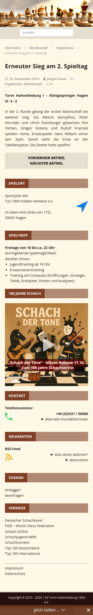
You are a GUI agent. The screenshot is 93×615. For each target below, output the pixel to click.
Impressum (14, 568)
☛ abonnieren (76, 460)
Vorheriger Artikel (46, 157)
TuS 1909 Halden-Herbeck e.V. (29, 201)
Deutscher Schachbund (23, 520)
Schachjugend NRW (20, 537)
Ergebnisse (13, 84)
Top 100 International (22, 553)
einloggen (13, 490)
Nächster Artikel (46, 163)
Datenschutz (15, 573)
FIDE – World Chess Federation (29, 525)
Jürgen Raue (56, 78)
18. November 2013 (24, 78)
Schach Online (16, 531)
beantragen (14, 495)
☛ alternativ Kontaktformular (64, 419)
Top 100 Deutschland (22, 548)
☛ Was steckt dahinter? (69, 454)
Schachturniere (17, 542)
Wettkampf (39, 48)
